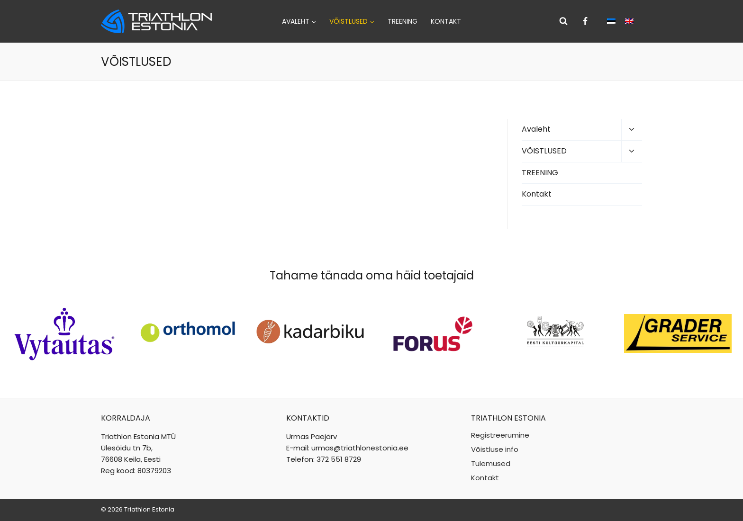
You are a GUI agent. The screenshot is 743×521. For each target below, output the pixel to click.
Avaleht (536, 129)
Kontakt (446, 21)
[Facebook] (585, 21)
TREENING (402, 21)
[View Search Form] (563, 21)
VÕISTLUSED (544, 150)
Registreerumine (500, 435)
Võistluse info (494, 449)
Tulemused (490, 463)
